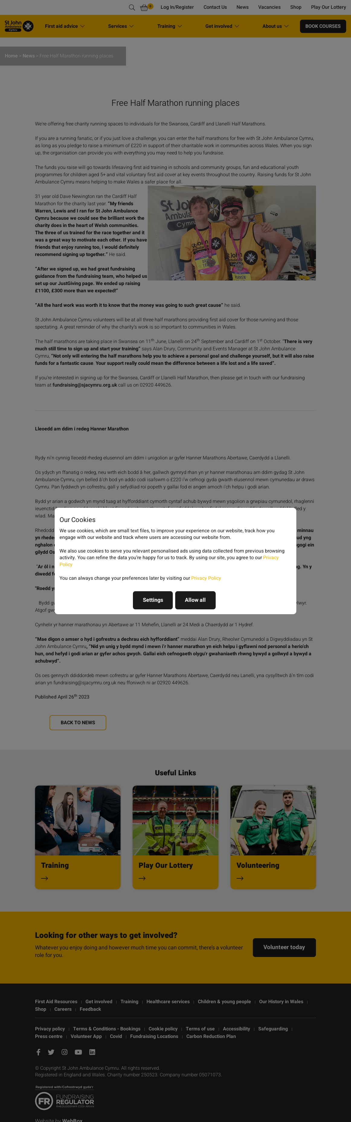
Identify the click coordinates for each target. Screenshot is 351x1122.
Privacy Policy (206, 578)
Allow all (195, 600)
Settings (153, 600)
